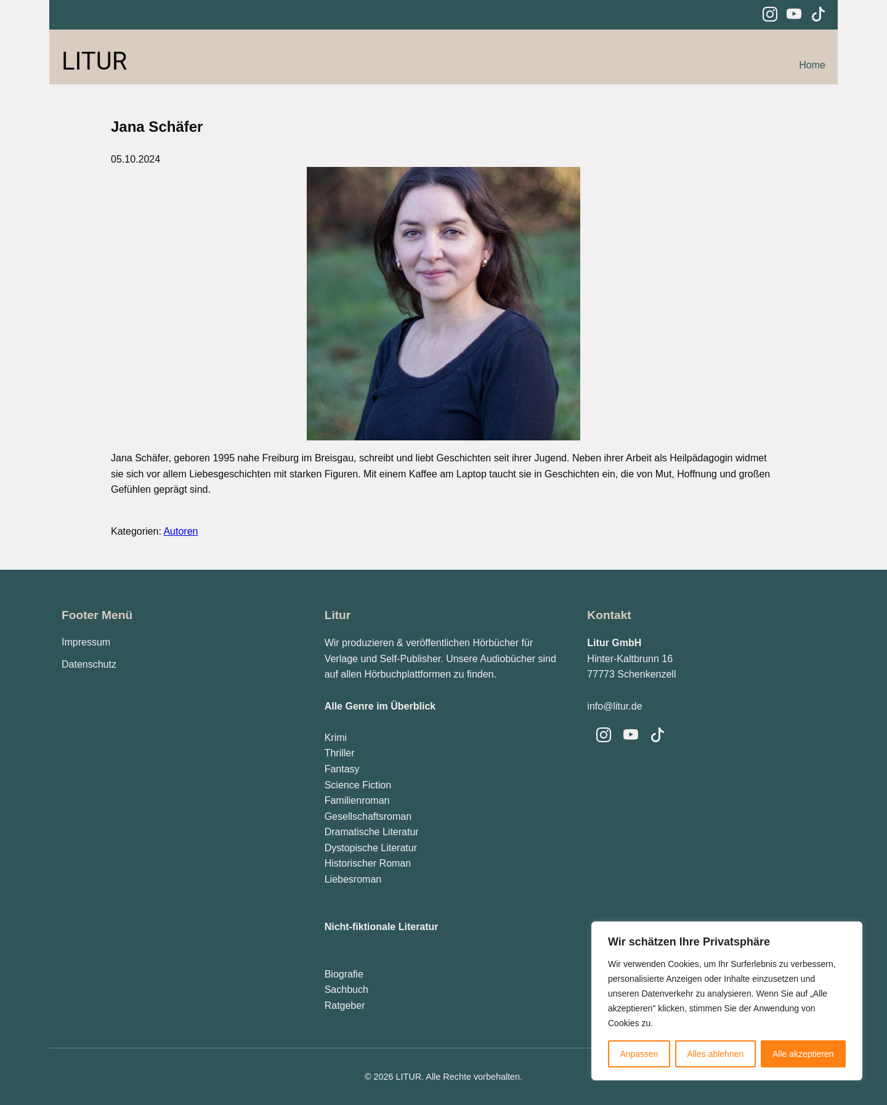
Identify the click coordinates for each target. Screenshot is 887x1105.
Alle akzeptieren (803, 1054)
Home (812, 65)
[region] (726, 1000)
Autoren (180, 531)
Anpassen (639, 1054)
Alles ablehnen (715, 1054)
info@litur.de (614, 706)
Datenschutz (89, 664)
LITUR (94, 61)
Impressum (86, 642)
